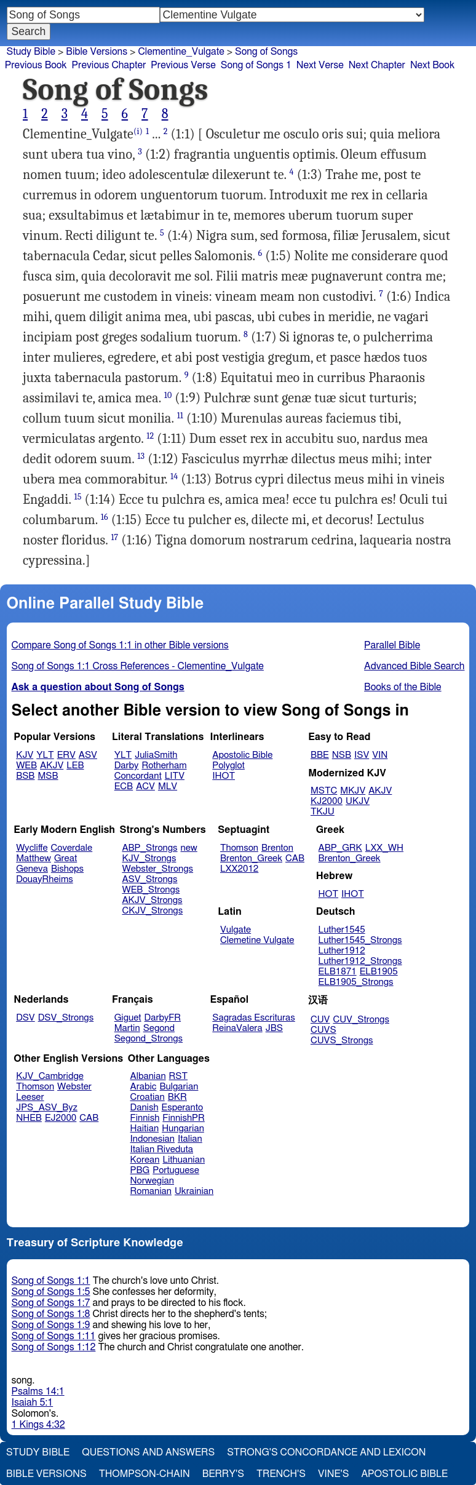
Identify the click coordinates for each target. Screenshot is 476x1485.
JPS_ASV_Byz (46, 1107)
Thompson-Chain (144, 1474)
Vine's (333, 1474)
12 (150, 436)
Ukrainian (194, 1191)
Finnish (145, 1118)
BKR (177, 1097)
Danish (144, 1107)
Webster (74, 1086)
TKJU (323, 811)
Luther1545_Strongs (360, 940)
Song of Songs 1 (256, 65)
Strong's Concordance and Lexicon (326, 1452)
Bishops (67, 869)
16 (104, 517)
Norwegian (152, 1180)
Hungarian (183, 1128)
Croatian (147, 1097)
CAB (294, 858)
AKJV (51, 765)
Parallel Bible (392, 645)
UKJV (358, 801)
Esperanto (183, 1107)
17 (114, 537)
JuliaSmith (156, 755)
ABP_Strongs (149, 848)
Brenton (277, 848)
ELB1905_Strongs (356, 982)
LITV (174, 776)
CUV (320, 1019)
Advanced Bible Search (414, 666)
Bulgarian (178, 1086)
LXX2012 (239, 869)
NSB (341, 755)
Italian (190, 1139)
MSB (48, 776)
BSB (25, 776)
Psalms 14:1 (38, 1391)
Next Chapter (377, 65)
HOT (328, 894)
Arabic (143, 1086)
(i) (138, 131)
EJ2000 (60, 1118)
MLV (167, 786)
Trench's (281, 1474)
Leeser (30, 1097)
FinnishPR (183, 1118)
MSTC (324, 790)
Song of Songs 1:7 (51, 1303)
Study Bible (31, 52)
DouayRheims (44, 879)
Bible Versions (96, 52)
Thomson (239, 848)
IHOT (223, 776)
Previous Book (36, 65)
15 (78, 497)
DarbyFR (163, 1017)
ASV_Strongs (149, 879)
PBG (140, 1170)
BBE (320, 755)
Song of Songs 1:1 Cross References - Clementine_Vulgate (138, 666)
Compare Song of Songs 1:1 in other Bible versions (120, 645)
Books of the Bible (403, 687)
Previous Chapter (109, 65)
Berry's (223, 1474)
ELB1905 (379, 971)
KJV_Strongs (149, 858)
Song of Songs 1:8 (51, 1314)
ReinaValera (237, 1028)
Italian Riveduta (161, 1149)
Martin (127, 1028)
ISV (361, 755)
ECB (123, 786)
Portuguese (176, 1170)
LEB (75, 765)
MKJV (352, 790)
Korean (145, 1160)
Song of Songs (266, 52)
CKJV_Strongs (152, 910)
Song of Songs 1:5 (51, 1292)
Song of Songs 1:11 (54, 1336)
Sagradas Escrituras (253, 1017)
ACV (145, 786)
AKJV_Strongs (152, 900)
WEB (26, 765)
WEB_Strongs (151, 889)
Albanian (148, 1076)
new (189, 848)
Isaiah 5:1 (33, 1402)
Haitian (144, 1128)
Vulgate (235, 929)
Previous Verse (183, 65)
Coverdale (72, 848)
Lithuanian (183, 1160)
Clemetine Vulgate (257, 940)
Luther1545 (342, 929)
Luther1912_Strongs (360, 961)
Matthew (33, 858)
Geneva (32, 869)
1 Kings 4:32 (38, 1425)
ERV (66, 755)
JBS (274, 1028)
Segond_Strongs (148, 1038)
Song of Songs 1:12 (54, 1347)
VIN (379, 755)
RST (178, 1076)
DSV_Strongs (66, 1017)
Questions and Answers (148, 1452)
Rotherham (163, 765)
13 (141, 456)
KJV (24, 755)
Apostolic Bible (404, 1474)
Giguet (127, 1017)
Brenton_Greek (251, 858)
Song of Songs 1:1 (51, 1281)
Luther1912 (342, 950)
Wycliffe (31, 848)
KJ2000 (327, 801)
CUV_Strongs (361, 1019)
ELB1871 (338, 971)
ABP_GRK (340, 848)
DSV (25, 1017)
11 (180, 415)
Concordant (138, 776)
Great (65, 858)
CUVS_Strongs (342, 1040)
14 (174, 476)
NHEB (29, 1118)
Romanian (151, 1191)
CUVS (323, 1030)
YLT (45, 755)
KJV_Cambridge (50, 1076)
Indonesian (152, 1139)
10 (168, 395)
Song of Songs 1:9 (51, 1325)
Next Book (432, 65)
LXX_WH (384, 848)
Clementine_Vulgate (181, 52)
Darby (126, 765)
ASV (88, 755)
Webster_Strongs (157, 869)
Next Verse (320, 65)
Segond (159, 1028)
